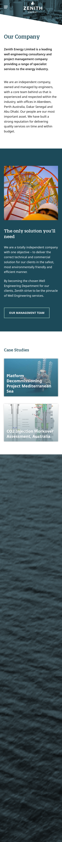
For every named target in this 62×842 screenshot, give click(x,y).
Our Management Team (26, 313)
